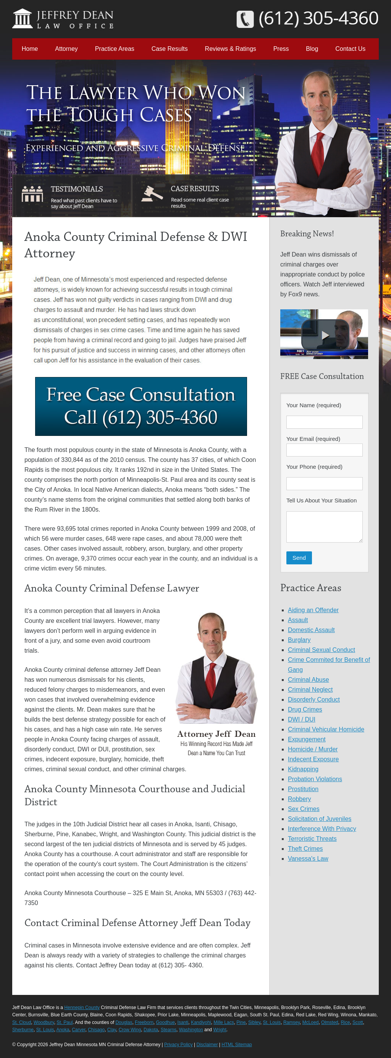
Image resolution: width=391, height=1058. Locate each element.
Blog (312, 49)
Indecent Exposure (313, 759)
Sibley (254, 1022)
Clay (111, 1029)
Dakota (151, 1029)
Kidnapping (303, 769)
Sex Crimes (304, 809)
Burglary (299, 640)
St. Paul (65, 1022)
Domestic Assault (311, 630)
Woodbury (44, 1022)
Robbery (299, 799)
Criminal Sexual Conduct (321, 650)
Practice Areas (114, 49)
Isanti (183, 1022)
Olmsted (329, 1022)
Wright (219, 1029)
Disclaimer (207, 1044)
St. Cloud (21, 1022)
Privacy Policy (178, 1044)
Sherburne (23, 1029)
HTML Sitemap (236, 1044)
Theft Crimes (305, 848)
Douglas (123, 1022)
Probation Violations (315, 779)
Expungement (307, 739)
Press (281, 49)
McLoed (310, 1022)
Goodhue (165, 1022)
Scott (357, 1022)
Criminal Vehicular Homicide (326, 729)
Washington (191, 1029)
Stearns (168, 1029)
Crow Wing (130, 1029)
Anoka (62, 1029)
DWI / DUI (301, 719)
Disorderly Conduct (314, 699)
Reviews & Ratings (230, 49)
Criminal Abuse (308, 679)
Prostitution (303, 789)
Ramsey (291, 1022)
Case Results (170, 49)
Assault (298, 620)
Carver (78, 1029)
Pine (241, 1022)
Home (30, 49)
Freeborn (144, 1022)
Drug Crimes (305, 709)
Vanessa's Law (308, 858)
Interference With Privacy (322, 829)
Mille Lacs (223, 1022)
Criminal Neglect (310, 689)
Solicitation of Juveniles (319, 819)
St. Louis (272, 1022)
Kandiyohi (201, 1022)
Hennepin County (82, 1007)
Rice (345, 1022)
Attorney (66, 49)
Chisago (96, 1029)
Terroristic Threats (312, 838)
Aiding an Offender (313, 610)
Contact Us (350, 49)
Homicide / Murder (313, 749)
